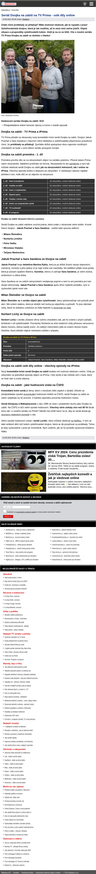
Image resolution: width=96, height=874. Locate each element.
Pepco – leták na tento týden (14, 771)
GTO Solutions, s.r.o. (72, 872)
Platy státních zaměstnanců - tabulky (17, 626)
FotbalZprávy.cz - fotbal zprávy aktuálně (19, 545)
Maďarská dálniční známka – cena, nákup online (21, 700)
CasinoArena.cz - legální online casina (64, 533)
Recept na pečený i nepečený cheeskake (18, 734)
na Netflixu (76, 421)
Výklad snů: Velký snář (12, 797)
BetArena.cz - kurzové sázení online (18, 537)
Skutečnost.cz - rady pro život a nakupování (20, 530)
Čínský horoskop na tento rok (14, 801)
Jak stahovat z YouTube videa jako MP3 (18, 850)
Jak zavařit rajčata (11, 738)
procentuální (29, 394)
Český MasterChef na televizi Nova (16, 641)
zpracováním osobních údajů (25, 512)
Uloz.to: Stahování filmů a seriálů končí (17, 843)
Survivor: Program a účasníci (14, 659)
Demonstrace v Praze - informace (16, 618)
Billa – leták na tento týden (13, 767)
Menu (91, 3)
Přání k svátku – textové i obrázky (16, 831)
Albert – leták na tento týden (14, 764)
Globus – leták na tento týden (14, 775)
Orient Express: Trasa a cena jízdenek (17, 808)
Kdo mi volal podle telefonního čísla (16, 816)
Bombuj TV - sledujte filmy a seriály (16, 846)
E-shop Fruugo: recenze (13, 604)
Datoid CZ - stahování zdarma (14, 865)
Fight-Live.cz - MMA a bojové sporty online (20, 541)
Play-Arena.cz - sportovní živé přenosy (64, 552)
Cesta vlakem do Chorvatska (14, 820)
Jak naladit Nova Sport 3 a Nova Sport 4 (18, 812)
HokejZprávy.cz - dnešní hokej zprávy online (20, 548)
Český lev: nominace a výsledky (15, 585)
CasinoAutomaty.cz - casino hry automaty (65, 545)
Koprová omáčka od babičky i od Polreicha (19, 741)
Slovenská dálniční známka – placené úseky (19, 704)
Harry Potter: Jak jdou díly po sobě (16, 652)
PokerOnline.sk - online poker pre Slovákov (66, 559)
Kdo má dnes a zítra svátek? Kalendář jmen (19, 827)
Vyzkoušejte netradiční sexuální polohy (17, 823)
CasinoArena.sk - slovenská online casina (66, 556)
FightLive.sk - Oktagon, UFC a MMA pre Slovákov (22, 559)
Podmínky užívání (27, 872)
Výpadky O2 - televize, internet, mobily (17, 682)
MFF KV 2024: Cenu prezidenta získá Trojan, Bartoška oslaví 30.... (70, 455)
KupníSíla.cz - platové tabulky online (64, 530)
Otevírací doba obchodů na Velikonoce (17, 753)
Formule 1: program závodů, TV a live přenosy (20, 719)
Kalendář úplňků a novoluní (14, 794)
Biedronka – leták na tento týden (15, 779)
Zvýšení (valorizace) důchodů (14, 622)
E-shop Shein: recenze (12, 600)
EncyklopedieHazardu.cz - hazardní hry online (67, 537)
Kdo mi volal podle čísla (12, 693)
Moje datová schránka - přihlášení (16, 697)
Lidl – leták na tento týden (13, 756)
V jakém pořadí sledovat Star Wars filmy (18, 648)
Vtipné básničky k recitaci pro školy (16, 835)
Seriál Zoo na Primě (11, 656)
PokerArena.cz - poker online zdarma (64, 548)
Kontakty (16, 872)
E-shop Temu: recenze (12, 596)
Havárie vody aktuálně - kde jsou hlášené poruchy (21, 678)
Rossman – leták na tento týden (15, 782)
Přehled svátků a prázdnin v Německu (17, 790)
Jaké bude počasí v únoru (13, 577)
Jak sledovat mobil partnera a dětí (16, 667)
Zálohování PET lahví (12, 715)
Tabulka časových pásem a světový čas (18, 671)
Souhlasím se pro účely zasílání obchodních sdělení (34, 512)
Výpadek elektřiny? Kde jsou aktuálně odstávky (20, 674)
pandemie (74, 163)
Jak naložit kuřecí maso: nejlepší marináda (19, 745)
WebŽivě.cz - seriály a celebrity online (18, 533)
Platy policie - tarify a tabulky (14, 630)
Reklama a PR (6, 872)
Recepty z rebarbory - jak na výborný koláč (19, 730)
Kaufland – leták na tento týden (15, 760)
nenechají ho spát (62, 308)
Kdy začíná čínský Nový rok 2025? (16, 581)
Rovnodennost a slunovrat (13, 805)
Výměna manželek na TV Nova (15, 637)
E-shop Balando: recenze (13, 607)
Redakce (25, 19)
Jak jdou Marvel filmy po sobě (14, 644)
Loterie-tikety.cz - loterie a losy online (64, 541)
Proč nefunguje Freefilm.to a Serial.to (17, 854)
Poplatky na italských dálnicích (15, 712)
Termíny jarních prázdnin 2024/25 (16, 589)
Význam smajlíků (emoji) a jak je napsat (18, 686)
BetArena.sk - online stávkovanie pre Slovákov (21, 556)
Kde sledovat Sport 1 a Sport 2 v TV (16, 689)
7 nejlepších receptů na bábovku (15, 726)
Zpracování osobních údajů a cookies (48, 872)
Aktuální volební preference (14, 615)
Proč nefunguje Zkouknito (13, 858)
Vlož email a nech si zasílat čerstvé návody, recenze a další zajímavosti (37, 503)
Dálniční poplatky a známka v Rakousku (18, 708)
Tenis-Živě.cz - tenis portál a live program (19, 552)
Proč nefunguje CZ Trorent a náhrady (17, 861)
